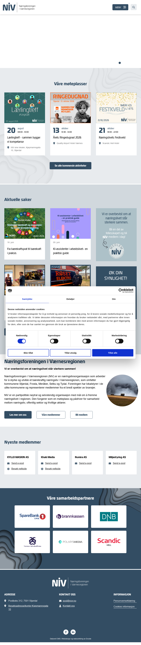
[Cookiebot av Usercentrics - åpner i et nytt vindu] (120, 290)
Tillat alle (112, 352)
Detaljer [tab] (71, 299)
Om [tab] (114, 299)
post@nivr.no (68, 603)
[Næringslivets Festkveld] (116, 136)
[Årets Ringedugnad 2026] (70, 136)
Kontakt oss (67, 608)
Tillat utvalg (70, 352)
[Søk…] (134, 7)
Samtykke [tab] (27, 299)
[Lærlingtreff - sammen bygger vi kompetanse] (24, 139)
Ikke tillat (28, 352)
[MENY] (120, 7)
